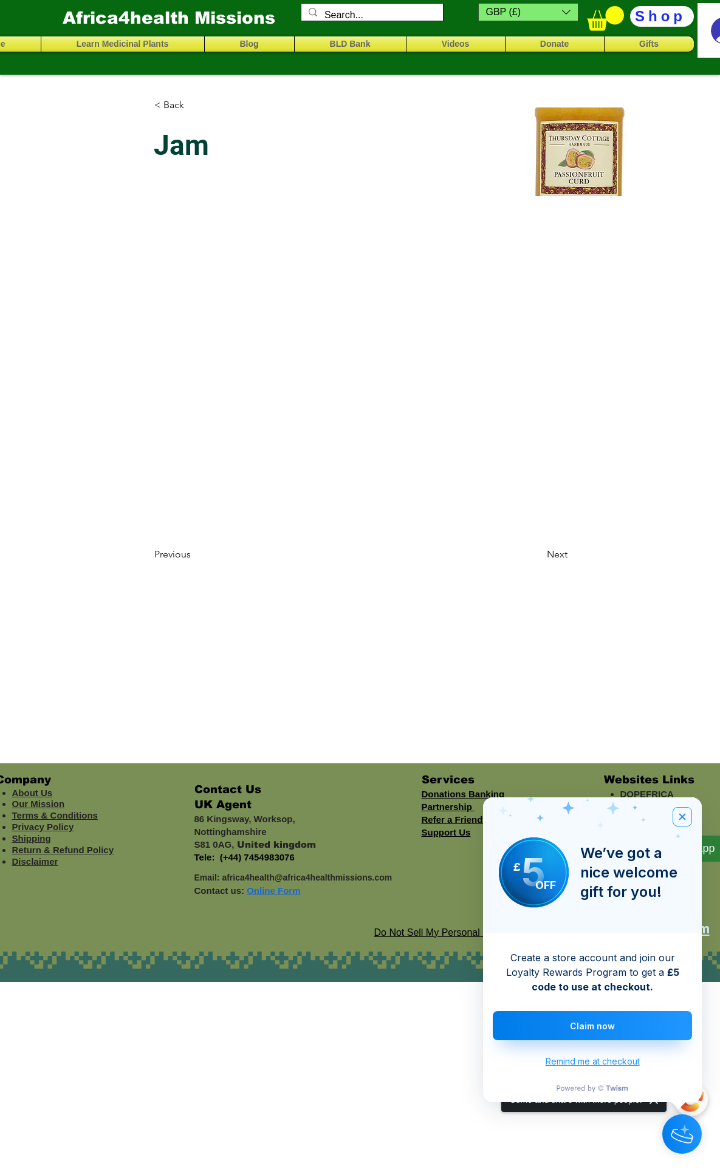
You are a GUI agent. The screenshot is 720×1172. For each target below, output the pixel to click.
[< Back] (194, 105)
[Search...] (370, 15)
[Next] (537, 554)
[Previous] (194, 554)
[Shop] (662, 16)
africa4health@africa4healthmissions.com (307, 877)
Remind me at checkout (593, 1061)
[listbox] (528, 12)
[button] (528, 12)
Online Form (273, 890)
